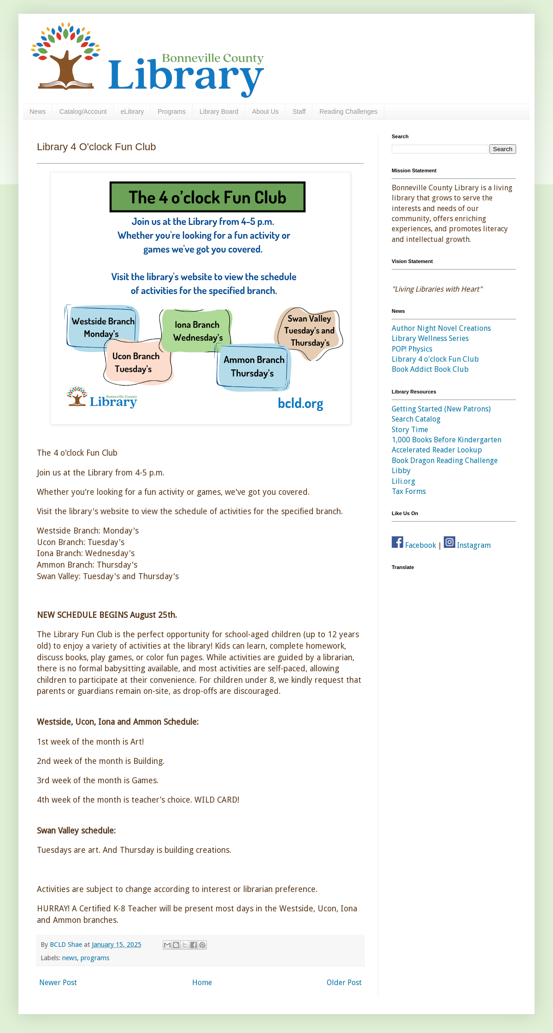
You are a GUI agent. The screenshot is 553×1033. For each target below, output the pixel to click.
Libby (401, 470)
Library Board (219, 111)
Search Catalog (416, 419)
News (37, 111)
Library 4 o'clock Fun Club (435, 359)
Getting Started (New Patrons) (441, 409)
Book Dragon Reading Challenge (445, 460)
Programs (172, 111)
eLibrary (132, 111)
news (69, 958)
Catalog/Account (83, 111)
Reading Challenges (348, 111)
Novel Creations (464, 328)
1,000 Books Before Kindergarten (446, 439)
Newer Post (58, 982)
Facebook (414, 545)
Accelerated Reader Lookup (437, 450)
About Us (265, 111)
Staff (299, 111)
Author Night (414, 328)
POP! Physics (412, 349)
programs (95, 958)
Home (202, 982)
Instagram (467, 545)
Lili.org (403, 481)
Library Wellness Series (430, 338)
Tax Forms (409, 491)
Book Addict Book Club (430, 369)
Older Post (344, 982)
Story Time (410, 429)
